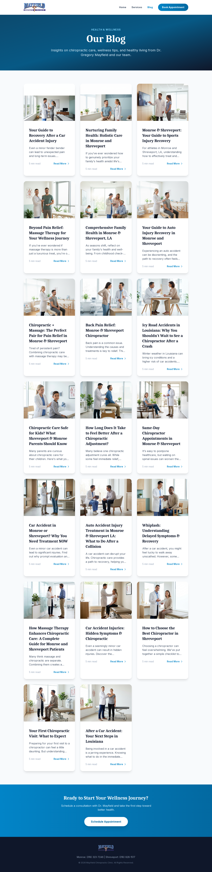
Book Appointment (173, 7)
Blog (150, 7)
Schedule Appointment (106, 821)
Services (137, 7)
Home (122, 7)
